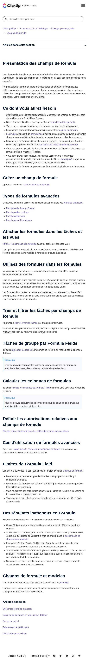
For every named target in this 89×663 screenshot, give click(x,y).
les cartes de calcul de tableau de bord (58, 144)
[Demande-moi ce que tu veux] (43, 19)
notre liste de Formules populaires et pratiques (37, 449)
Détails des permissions (14, 633)
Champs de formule (16, 33)
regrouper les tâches (21, 350)
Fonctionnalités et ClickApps (33, 28)
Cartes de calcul (11, 621)
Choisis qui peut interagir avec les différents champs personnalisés (36, 431)
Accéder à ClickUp (17, 656)
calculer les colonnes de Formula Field (30, 388)
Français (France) (40, 656)
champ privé (66, 159)
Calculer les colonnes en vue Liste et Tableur (25, 615)
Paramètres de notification (16, 627)
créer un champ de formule (36, 184)
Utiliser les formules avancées (18, 609)
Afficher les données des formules (19, 244)
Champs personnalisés (62, 28)
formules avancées (73, 203)
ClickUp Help (9, 28)
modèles (64, 582)
